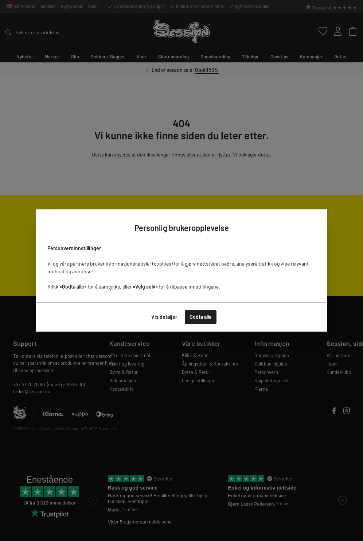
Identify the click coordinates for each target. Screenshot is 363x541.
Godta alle (201, 317)
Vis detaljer (164, 317)
